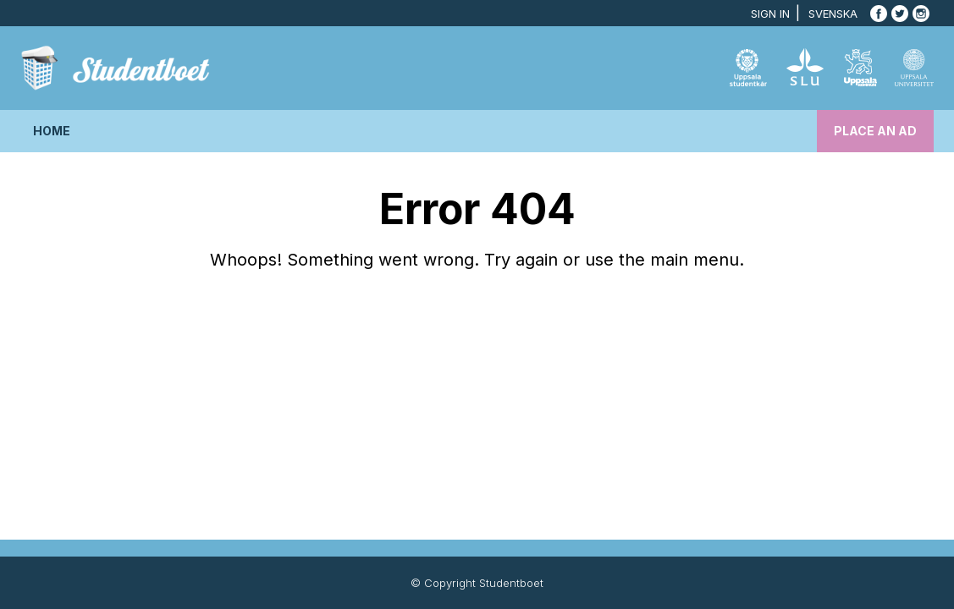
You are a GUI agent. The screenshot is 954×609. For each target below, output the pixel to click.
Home (51, 130)
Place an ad (875, 130)
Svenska (832, 13)
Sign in (770, 13)
